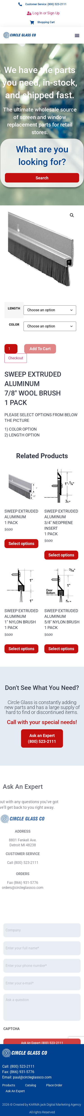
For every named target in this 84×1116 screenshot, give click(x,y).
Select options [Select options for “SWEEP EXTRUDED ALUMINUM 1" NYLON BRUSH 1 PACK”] (21, 648)
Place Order (54, 1085)
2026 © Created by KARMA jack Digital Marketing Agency (41, 1104)
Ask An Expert (15, 1091)
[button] (77, 35)
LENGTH (14, 308)
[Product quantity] (10, 348)
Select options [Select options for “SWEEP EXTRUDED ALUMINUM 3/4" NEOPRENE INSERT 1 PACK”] (61, 555)
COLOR (14, 324)
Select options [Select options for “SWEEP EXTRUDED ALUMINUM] (21, 543)
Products (8, 1085)
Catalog (30, 1085)
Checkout (15, 358)
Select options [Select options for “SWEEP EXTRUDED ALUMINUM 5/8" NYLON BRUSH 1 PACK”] (61, 648)
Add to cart (40, 348)
